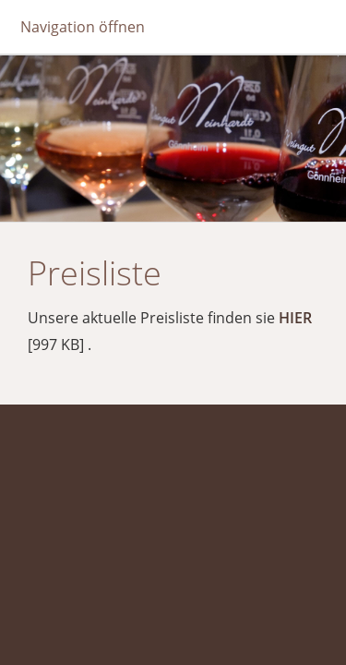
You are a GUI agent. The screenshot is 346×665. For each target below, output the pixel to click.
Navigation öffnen (82, 27)
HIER (295, 318)
